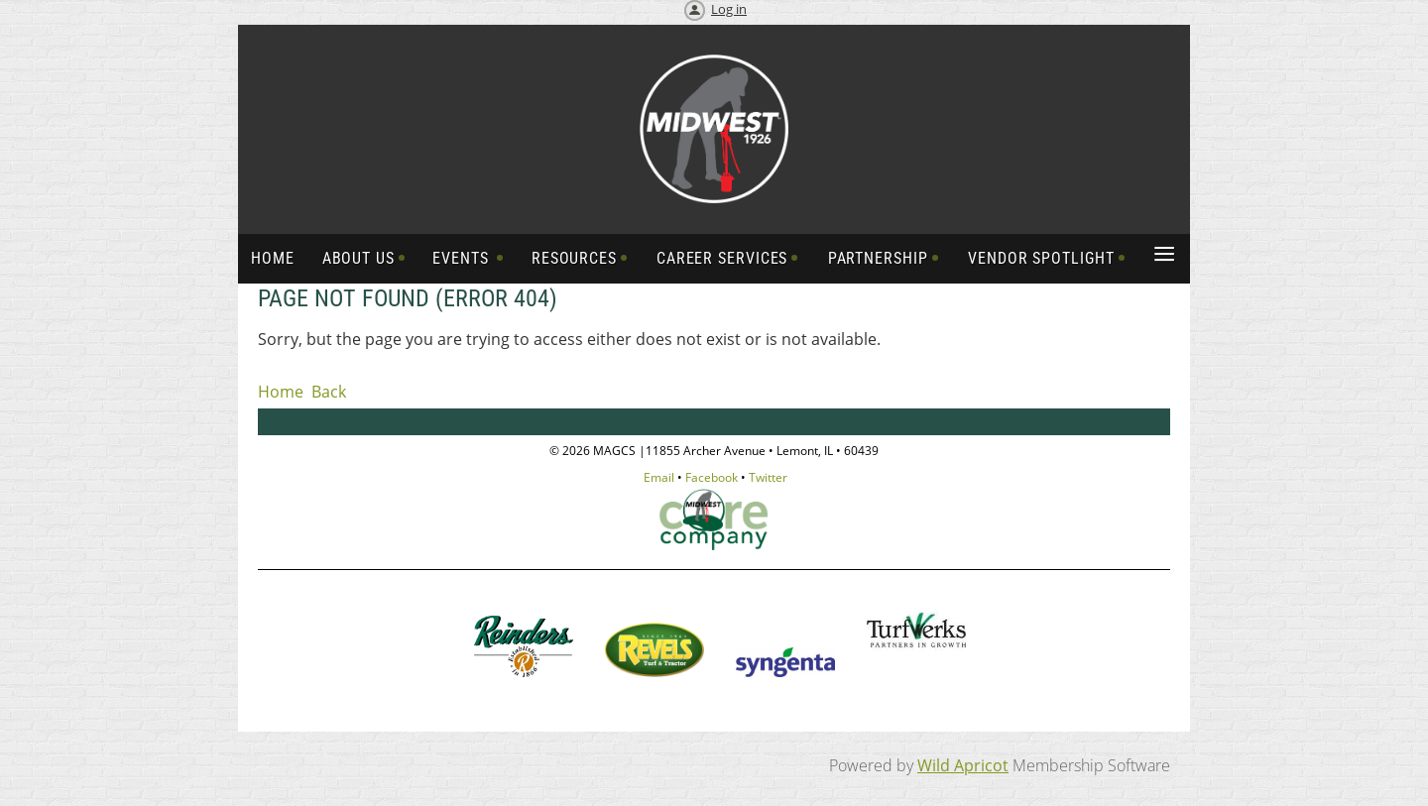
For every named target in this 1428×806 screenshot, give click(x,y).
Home (280, 392)
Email (659, 477)
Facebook (711, 477)
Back (328, 392)
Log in (729, 9)
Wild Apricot (963, 765)
